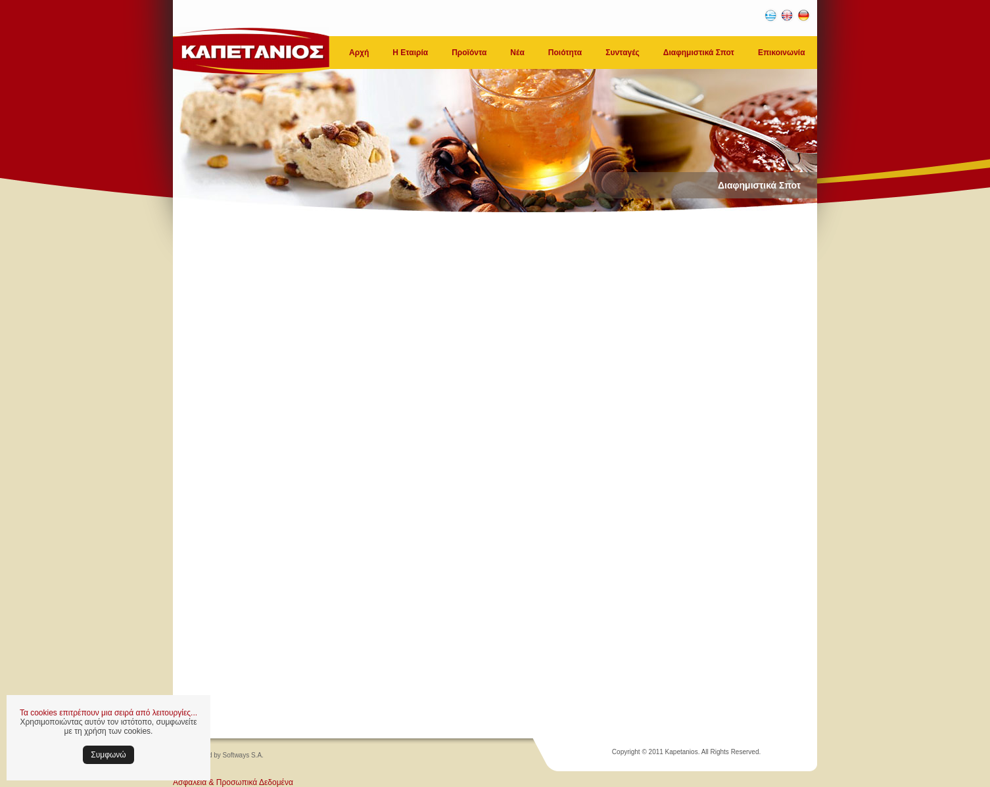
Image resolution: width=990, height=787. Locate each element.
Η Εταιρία (410, 52)
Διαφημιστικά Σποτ (698, 52)
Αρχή (359, 52)
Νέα (517, 52)
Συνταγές (622, 52)
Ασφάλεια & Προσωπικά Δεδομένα (233, 782)
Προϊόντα (469, 52)
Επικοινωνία (781, 52)
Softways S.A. (243, 755)
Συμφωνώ (108, 754)
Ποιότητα (565, 52)
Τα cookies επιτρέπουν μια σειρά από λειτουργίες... (108, 712)
